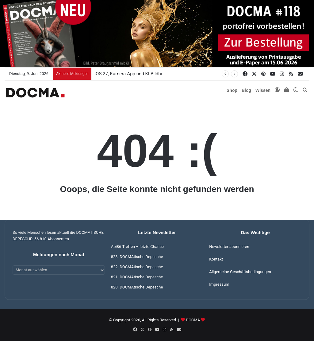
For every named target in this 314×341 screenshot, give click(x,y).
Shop (232, 90)
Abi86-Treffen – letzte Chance (137, 246)
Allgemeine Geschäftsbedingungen (240, 271)
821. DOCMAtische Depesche (137, 277)
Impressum (219, 284)
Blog (246, 90)
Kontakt (216, 259)
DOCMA (193, 320)
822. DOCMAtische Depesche (137, 267)
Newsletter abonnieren (229, 246)
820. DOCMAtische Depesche (137, 287)
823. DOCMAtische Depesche (137, 256)
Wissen (262, 90)
